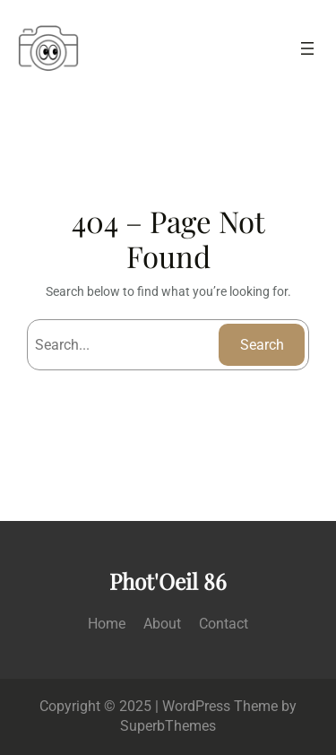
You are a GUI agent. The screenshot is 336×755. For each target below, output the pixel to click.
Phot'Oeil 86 (168, 581)
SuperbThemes (168, 725)
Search (262, 344)
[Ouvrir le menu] (307, 48)
